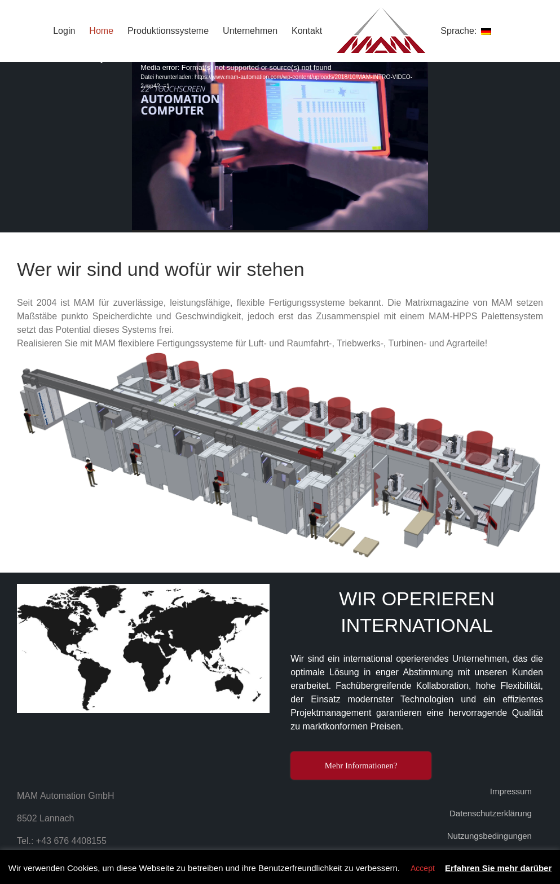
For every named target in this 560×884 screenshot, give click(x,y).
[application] (279, 147)
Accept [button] (423, 868)
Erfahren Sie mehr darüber (498, 868)
